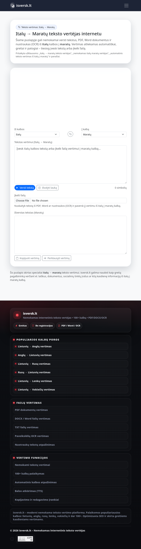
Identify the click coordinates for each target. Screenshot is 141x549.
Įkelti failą (20, 195)
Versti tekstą (25, 187)
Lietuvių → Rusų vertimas (34, 363)
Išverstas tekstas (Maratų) (29, 212)
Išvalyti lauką (47, 187)
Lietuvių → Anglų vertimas (35, 346)
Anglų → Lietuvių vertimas (35, 355)
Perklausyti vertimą (57, 258)
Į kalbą (85, 129)
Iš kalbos (19, 129)
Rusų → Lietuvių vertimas (34, 372)
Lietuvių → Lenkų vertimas (35, 381)
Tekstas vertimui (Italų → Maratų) (33, 142)
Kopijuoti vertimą (27, 258)
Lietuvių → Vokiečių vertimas (36, 389)
